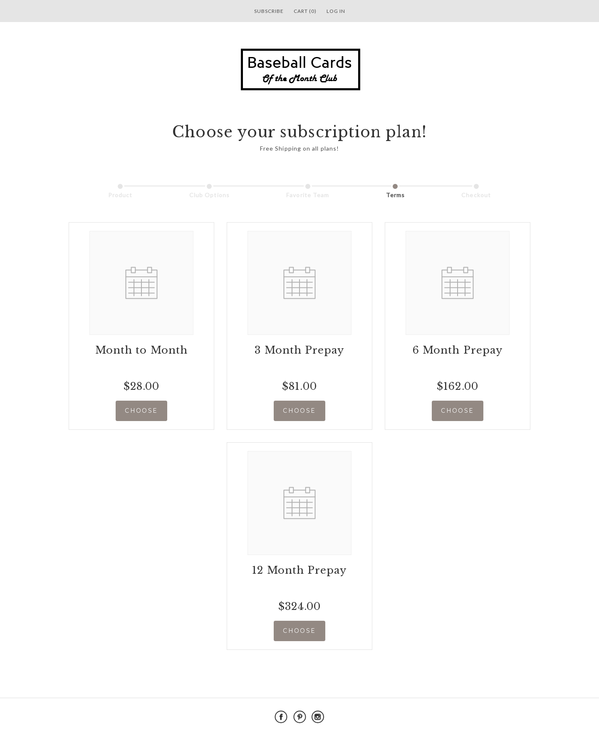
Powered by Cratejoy (504, 717)
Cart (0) (305, 11)
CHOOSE (141, 410)
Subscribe (269, 11)
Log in (336, 11)
